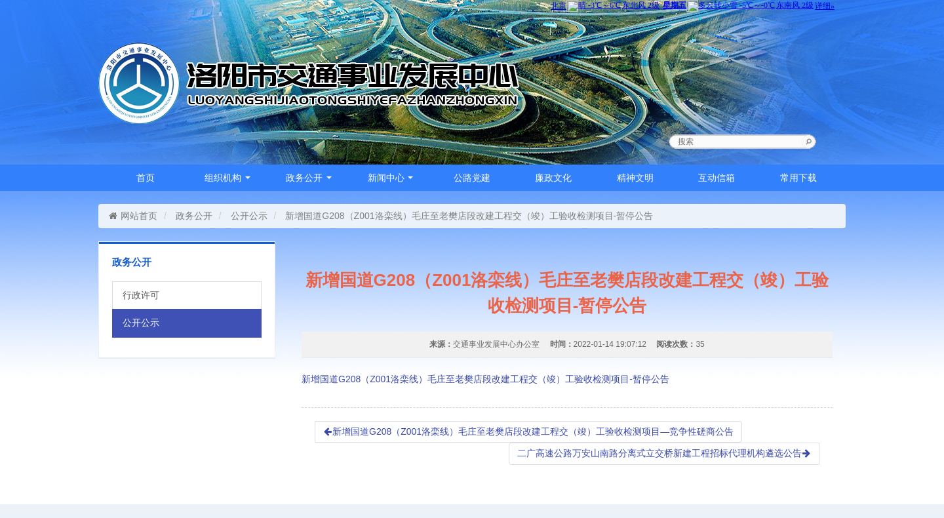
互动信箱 (716, 177)
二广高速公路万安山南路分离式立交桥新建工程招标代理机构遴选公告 (664, 453)
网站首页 (132, 215)
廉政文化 (553, 177)
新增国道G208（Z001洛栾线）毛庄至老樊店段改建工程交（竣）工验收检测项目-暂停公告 (485, 379)
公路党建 (472, 177)
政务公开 (309, 177)
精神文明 (635, 177)
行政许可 (141, 295)
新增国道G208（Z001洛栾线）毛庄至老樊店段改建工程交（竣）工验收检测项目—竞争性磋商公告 (528, 431)
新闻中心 (391, 177)
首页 (145, 177)
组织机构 (227, 177)
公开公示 (249, 215)
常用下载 (798, 177)
